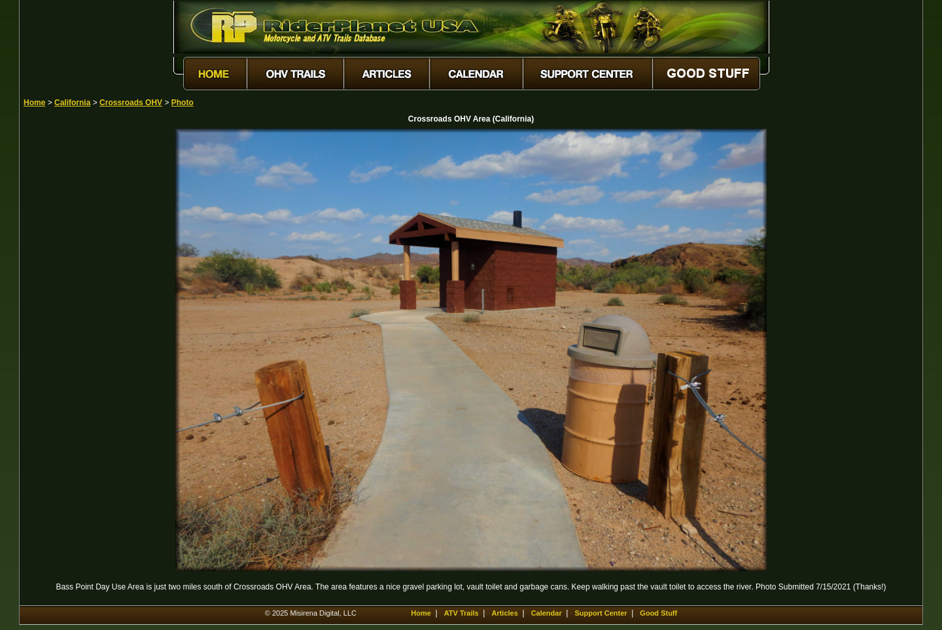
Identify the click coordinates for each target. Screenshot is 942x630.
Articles (504, 613)
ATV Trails (461, 613)
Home (34, 102)
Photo (182, 102)
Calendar (546, 613)
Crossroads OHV (130, 102)
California (72, 102)
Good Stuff (658, 613)
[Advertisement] (69, 325)
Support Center (601, 613)
